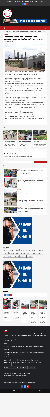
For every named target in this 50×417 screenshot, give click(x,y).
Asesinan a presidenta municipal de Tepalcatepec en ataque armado (17, 373)
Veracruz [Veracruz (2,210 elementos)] (29, 256)
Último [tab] (5, 166)
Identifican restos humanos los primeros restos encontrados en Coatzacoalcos (19, 382)
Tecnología (41, 1)
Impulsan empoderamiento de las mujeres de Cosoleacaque (30, 180)
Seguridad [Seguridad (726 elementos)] (10, 256)
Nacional (18, 169)
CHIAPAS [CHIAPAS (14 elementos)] (5, 250)
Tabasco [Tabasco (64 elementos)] (17, 256)
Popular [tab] (9, 166)
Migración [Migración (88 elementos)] (11, 253)
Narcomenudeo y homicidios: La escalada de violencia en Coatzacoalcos (40, 143)
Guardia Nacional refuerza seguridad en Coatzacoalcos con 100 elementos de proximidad (21, 380)
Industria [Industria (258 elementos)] (41, 250)
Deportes (27, 1)
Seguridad (6, 34)
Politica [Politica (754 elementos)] (40, 253)
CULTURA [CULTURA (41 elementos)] (22, 250)
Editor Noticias (15, 41)
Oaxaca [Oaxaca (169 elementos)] (34, 253)
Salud (23, 1)
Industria (35, 1)
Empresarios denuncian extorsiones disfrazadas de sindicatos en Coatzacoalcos (25, 314)
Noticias (18, 1)
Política (31, 1)
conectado (16, 156)
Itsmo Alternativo (33, 390)
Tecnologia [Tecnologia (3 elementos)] (23, 256)
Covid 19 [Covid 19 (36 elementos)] (17, 250)
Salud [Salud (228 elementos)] (5, 256)
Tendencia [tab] (14, 166)
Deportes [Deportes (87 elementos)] (28, 250)
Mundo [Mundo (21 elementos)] (17, 253)
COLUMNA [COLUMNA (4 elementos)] (11, 250)
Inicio (15, 1)
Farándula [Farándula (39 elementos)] (34, 250)
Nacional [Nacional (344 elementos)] (23, 253)
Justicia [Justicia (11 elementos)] (6, 253)
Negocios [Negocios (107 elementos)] (29, 253)
